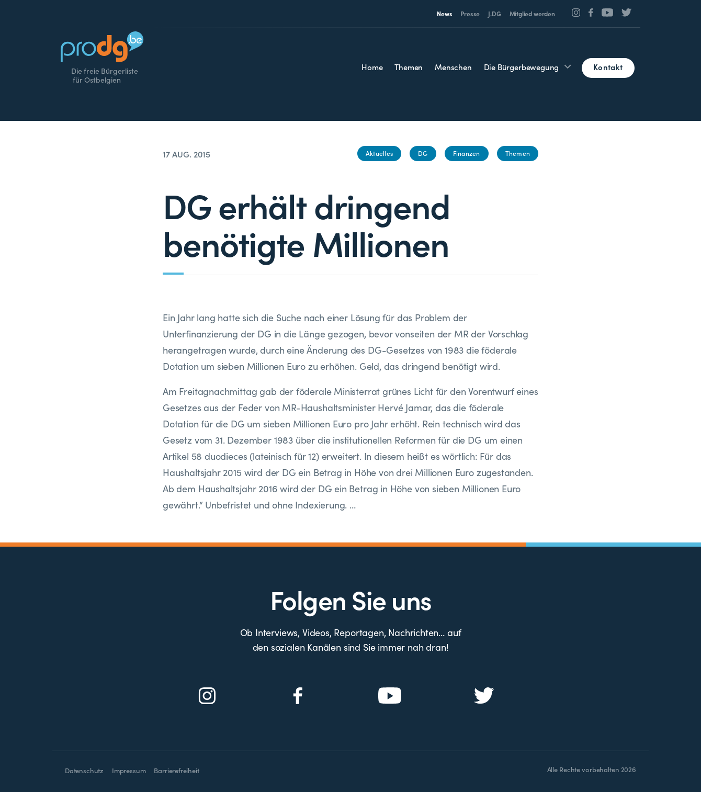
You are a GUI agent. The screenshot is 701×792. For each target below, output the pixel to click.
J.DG (494, 13)
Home (371, 66)
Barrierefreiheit (176, 770)
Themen (408, 66)
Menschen (453, 66)
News (444, 13)
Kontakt (608, 66)
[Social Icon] (576, 12)
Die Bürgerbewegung (521, 66)
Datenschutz (84, 770)
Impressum (128, 770)
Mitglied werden (532, 13)
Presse (470, 13)
